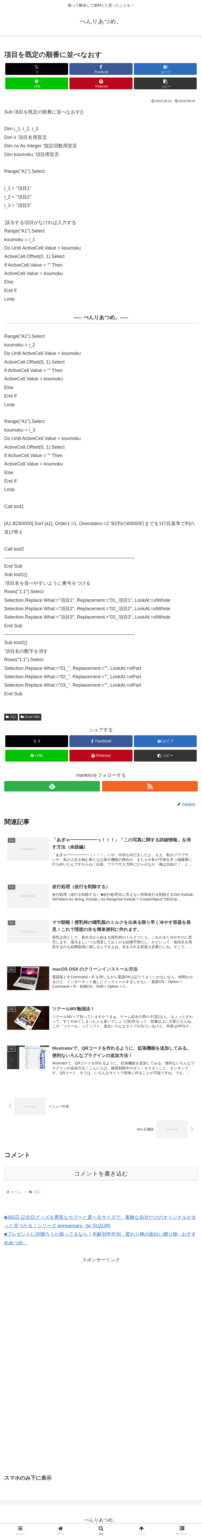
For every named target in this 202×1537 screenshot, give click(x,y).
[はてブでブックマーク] (165, 69)
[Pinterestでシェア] (100, 83)
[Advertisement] (56, 1303)
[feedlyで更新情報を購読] (52, 786)
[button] (165, 83)
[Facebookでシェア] (100, 69)
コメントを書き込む (101, 1175)
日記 (11, 717)
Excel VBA (30, 717)
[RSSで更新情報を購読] (150, 786)
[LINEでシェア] (36, 83)
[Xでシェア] (36, 69)
